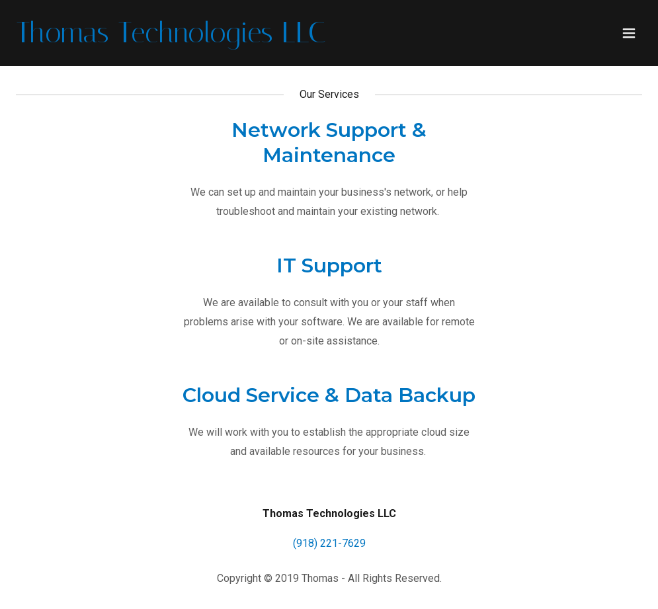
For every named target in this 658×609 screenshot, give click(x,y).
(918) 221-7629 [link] (329, 543)
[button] (629, 33)
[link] (171, 38)
